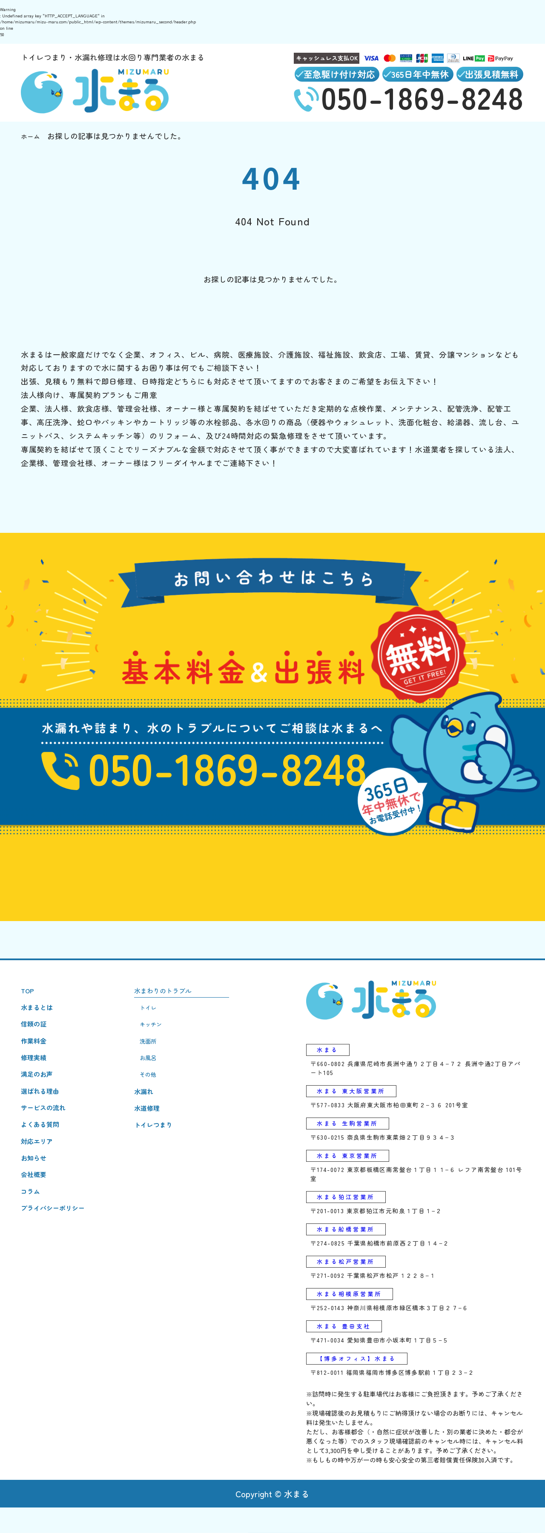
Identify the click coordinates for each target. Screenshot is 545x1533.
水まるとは (40, 1020)
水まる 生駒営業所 (354, 1137)
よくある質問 (44, 1154)
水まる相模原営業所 (356, 1315)
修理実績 (36, 1078)
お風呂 (159, 1079)
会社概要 (36, 1212)
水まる (330, 1060)
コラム (32, 1232)
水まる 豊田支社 (349, 1349)
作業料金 (36, 1058)
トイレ (159, 1021)
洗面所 (159, 1059)
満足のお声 (40, 1097)
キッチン (162, 1040)
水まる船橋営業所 (352, 1247)
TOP (29, 1001)
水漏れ (153, 1117)
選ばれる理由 (44, 1116)
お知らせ (36, 1193)
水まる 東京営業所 (354, 1171)
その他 (159, 1098)
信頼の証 (36, 1039)
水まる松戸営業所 (352, 1281)
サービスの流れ (48, 1135)
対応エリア (40, 1174)
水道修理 (157, 1136)
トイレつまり (165, 1155)
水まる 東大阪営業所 (358, 1103)
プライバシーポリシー (59, 1251)
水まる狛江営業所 (352, 1213)
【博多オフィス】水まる (365, 1383)
